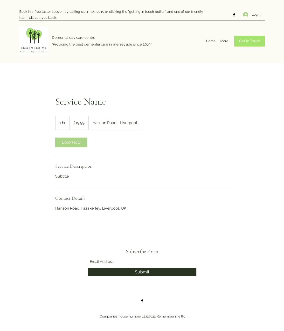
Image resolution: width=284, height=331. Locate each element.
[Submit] (142, 272)
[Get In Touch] (249, 41)
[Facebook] (234, 14)
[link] (71, 142)
